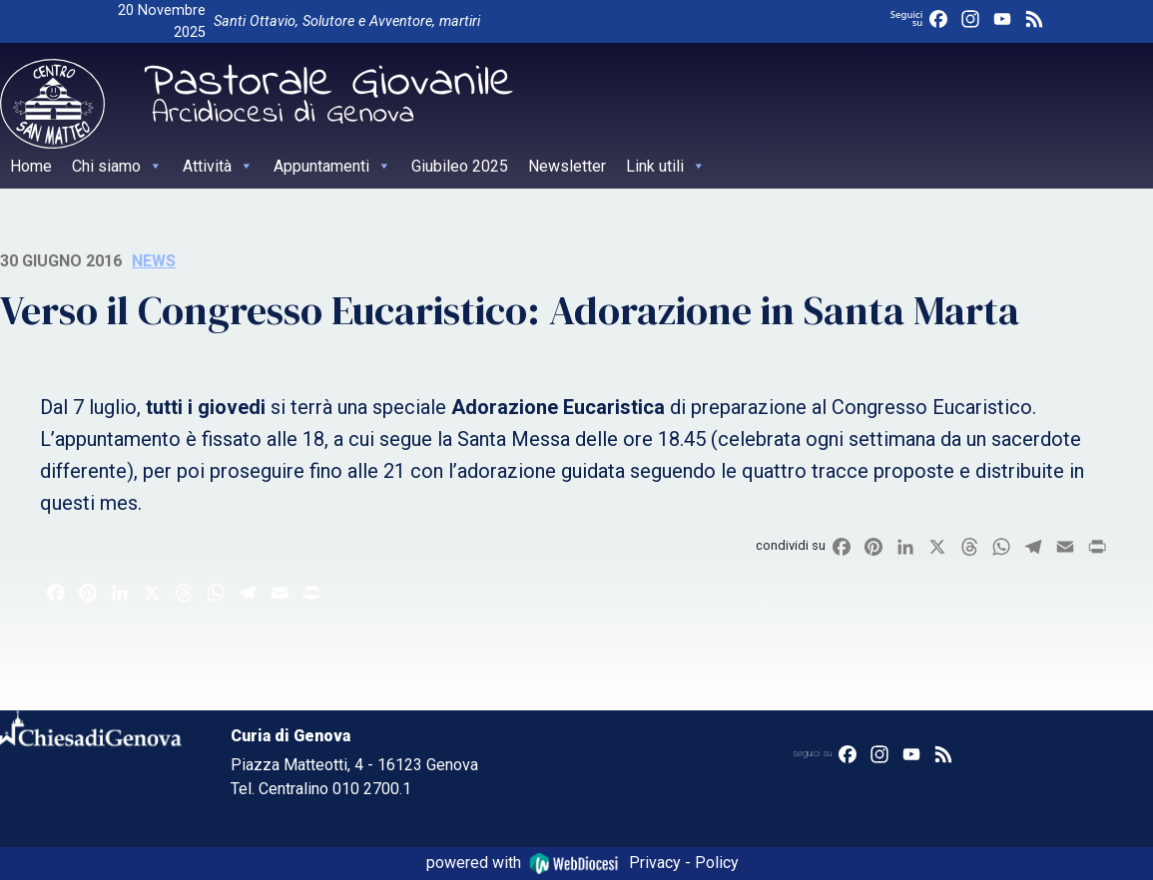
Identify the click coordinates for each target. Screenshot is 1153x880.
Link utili (666, 166)
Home (31, 166)
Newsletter (567, 166)
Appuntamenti (332, 166)
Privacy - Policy (684, 862)
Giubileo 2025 (459, 166)
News (154, 260)
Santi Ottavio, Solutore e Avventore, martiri (347, 21)
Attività (218, 166)
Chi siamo (117, 166)
